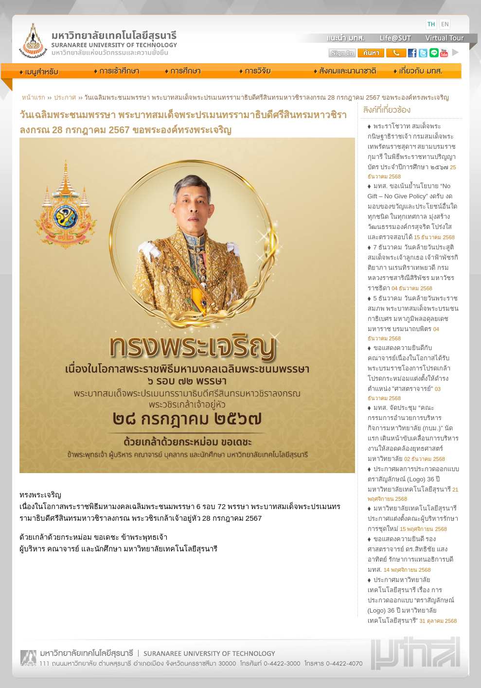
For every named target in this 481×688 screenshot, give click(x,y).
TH (431, 24)
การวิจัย (257, 70)
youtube (444, 53)
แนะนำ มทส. (346, 38)
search (371, 53)
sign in (342, 53)
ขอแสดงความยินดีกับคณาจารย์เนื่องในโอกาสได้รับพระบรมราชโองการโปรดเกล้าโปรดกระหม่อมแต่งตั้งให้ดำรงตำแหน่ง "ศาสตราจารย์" (409, 368)
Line (434, 53)
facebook (412, 53)
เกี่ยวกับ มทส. (421, 70)
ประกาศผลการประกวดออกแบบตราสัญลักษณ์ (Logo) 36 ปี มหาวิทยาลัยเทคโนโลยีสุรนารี (413, 479)
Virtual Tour (443, 38)
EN (445, 24)
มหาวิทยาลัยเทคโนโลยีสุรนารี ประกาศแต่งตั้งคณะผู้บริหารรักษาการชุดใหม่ (413, 518)
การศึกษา (191, 70)
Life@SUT (395, 38)
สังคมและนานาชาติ (335, 70)
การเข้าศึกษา (117, 70)
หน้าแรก (33, 97)
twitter (423, 53)
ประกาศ (65, 97)
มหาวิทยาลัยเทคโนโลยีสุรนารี (109, 25)
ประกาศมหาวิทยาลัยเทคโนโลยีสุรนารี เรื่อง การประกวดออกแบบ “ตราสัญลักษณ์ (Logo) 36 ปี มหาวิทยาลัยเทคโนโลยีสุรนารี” (411, 600)
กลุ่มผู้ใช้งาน (45, 70)
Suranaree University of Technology (109, 40)
